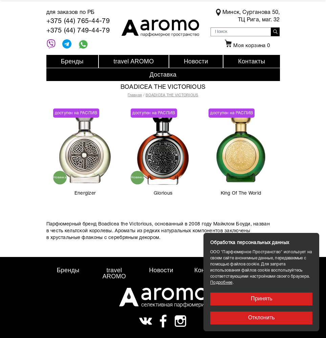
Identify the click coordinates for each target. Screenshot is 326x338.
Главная (135, 95)
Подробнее (221, 282)
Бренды (72, 61)
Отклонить (261, 318)
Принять (261, 299)
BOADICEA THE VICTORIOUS (172, 95)
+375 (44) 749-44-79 (78, 31)
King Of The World (241, 193)
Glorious (163, 193)
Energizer (85, 193)
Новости (196, 61)
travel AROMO (133, 61)
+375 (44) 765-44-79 (78, 21)
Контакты (251, 61)
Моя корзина (246, 45)
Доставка (163, 74)
